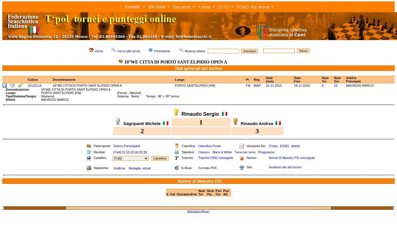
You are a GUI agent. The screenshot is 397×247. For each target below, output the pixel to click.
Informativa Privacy (198, 211)
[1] (123, 152)
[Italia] (295, 146)
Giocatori (182, 7)
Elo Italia (157, 6)
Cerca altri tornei (128, 51)
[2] (128, 152)
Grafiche (119, 168)
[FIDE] (284, 146)
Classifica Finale (209, 146)
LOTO (224, 7)
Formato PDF (207, 168)
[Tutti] (117, 152)
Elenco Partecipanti (126, 146)
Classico (204, 152)
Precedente (162, 51)
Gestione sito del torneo (285, 167)
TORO (242, 7)
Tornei (204, 7)
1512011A (35, 85)
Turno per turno (244, 152)
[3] (132, 152)
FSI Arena (260, 7)
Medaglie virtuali (140, 168)
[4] (136, 152)
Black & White (222, 152)
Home (99, 51)
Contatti (132, 6)
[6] (145, 152)
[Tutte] (273, 146)
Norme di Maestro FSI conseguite (292, 157)
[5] (141, 152)
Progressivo (266, 152)
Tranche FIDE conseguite (215, 157)
